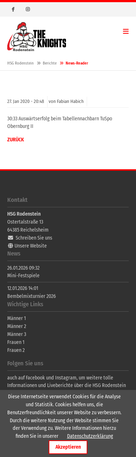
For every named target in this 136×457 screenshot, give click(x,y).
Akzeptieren (68, 447)
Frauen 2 (16, 350)
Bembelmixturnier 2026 (31, 296)
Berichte (50, 63)
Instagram (27, 9)
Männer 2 (16, 326)
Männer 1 (16, 318)
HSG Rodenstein (36, 36)
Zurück (15, 140)
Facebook (13, 9)
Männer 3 (16, 334)
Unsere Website (31, 246)
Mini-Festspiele (23, 276)
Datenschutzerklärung (90, 436)
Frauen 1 (15, 342)
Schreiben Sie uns (34, 238)
